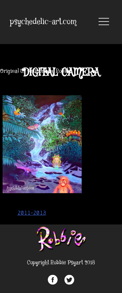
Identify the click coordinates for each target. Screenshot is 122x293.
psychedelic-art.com (43, 22)
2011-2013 (32, 212)
